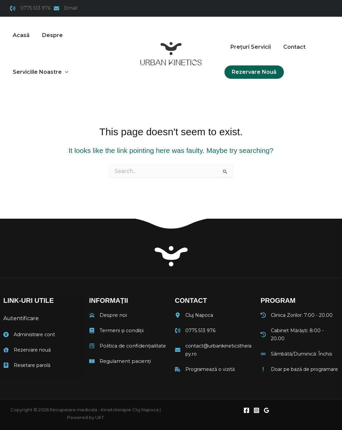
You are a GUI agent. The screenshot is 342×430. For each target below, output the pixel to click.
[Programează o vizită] (205, 368)
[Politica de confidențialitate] (126, 345)
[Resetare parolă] (26, 364)
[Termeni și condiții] (115, 330)
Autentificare (21, 318)
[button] (40, 72)
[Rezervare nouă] (27, 349)
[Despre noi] (107, 315)
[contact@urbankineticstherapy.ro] (214, 349)
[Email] (65, 8)
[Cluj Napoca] (194, 315)
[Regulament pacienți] (119, 360)
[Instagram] (256, 409)
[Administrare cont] (29, 334)
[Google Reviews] (267, 409)
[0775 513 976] (30, 8)
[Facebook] (246, 409)
